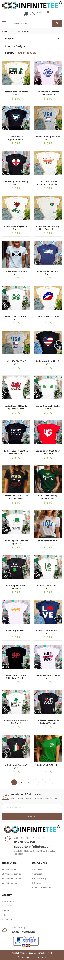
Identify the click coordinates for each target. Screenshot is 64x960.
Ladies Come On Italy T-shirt (48, 542)
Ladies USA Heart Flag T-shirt (48, 362)
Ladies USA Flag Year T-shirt (16, 362)
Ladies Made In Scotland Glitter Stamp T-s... (47, 93)
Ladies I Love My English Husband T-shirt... (48, 721)
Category (32, 38)
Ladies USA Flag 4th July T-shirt (48, 138)
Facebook (23, 957)
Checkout (7, 919)
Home (4, 31)
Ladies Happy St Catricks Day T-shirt (16, 542)
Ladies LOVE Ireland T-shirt (48, 586)
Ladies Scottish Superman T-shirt (16, 138)
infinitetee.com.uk (11, 874)
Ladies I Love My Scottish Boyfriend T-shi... (16, 452)
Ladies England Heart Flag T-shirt (16, 182)
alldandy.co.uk (9, 869)
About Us (37, 869)
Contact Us (38, 874)
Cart (4, 915)
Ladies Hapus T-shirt (16, 630)
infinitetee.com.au (11, 878)
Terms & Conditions (41, 887)
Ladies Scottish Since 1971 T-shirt (48, 272)
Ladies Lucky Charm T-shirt (16, 317)
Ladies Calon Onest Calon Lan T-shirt (48, 452)
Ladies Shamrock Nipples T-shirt (48, 407)
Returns (36, 883)
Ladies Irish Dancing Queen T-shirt (48, 497)
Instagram (40, 957)
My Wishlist (7, 910)
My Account (8, 901)
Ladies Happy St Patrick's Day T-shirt (16, 586)
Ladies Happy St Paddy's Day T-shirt (16, 721)
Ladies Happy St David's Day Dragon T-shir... (16, 407)
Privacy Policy (39, 878)
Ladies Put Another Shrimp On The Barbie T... (48, 182)
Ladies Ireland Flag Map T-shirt (16, 766)
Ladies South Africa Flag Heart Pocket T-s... (48, 227)
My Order (7, 906)
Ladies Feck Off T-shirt (48, 765)
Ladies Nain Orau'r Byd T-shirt (48, 676)
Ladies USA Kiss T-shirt (48, 316)
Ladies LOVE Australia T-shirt (48, 631)
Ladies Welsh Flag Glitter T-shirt (16, 227)
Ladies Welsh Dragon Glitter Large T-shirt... (16, 676)
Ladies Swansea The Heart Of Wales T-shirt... (16, 497)
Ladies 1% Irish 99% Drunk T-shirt (16, 93)
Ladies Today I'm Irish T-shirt (16, 272)
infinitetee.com (10, 883)
